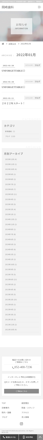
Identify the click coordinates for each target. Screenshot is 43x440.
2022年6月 (10, 304)
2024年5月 (10, 244)
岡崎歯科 (8, 7)
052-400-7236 (23, 367)
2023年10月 (11, 264)
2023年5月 (10, 284)
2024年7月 (10, 234)
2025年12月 (11, 159)
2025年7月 (10, 184)
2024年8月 (10, 229)
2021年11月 (11, 324)
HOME (3, 43)
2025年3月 (10, 204)
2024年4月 (10, 249)
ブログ (10, 136)
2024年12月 (11, 219)
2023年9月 (10, 269)
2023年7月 (10, 274)
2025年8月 (10, 179)
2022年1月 (10, 319)
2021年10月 (11, 329)
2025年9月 (10, 174)
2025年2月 (10, 209)
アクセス (25, 412)
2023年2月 (11, 299)
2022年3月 (10, 314)
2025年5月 (11, 194)
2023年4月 (10, 289)
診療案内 (5, 407)
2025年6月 (10, 189)
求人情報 (25, 417)
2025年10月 (11, 169)
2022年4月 (10, 309)
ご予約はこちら (21, 391)
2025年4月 (10, 199)
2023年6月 (11, 279)
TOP (4, 403)
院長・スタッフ (28, 407)
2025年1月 (10, 214)
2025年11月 (11, 164)
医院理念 (25, 403)
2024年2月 (10, 254)
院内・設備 (6, 412)
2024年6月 (10, 239)
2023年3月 (10, 294)
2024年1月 (10, 259)
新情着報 (10, 131)
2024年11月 (11, 224)
